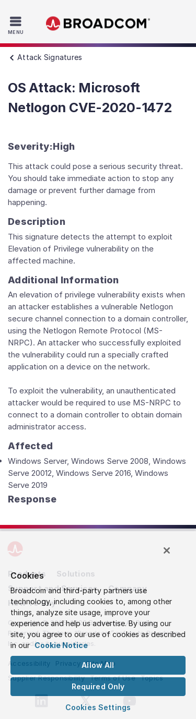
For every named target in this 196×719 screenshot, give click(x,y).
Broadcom (98, 24)
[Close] (166, 550)
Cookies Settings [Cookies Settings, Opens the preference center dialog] (98, 707)
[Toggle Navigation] (17, 25)
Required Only (98, 686)
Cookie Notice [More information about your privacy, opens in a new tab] (61, 645)
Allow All (98, 665)
